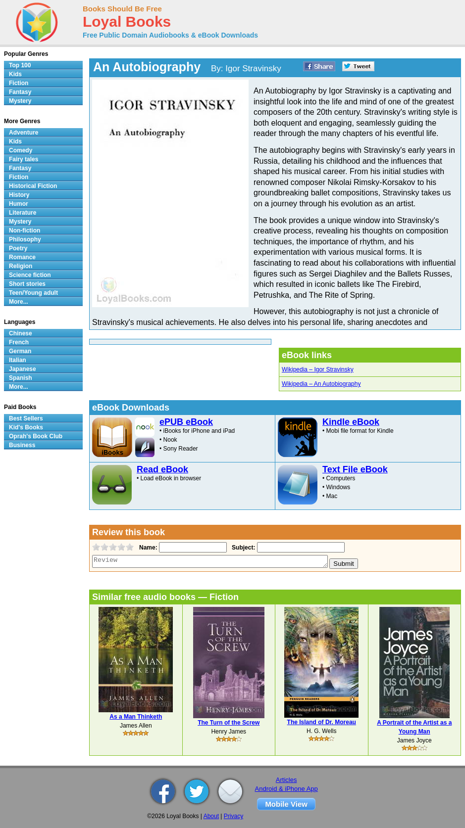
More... (18, 301)
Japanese (22, 369)
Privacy (233, 816)
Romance (22, 257)
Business (22, 445)
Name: (147, 547)
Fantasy (20, 92)
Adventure (23, 132)
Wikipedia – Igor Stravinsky (318, 369)
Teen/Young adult (33, 292)
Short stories (27, 283)
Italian (17, 360)
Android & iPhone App (286, 788)
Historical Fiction (33, 186)
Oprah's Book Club (35, 436)
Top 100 (20, 65)
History (19, 194)
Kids (15, 74)
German (20, 351)
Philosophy (25, 239)
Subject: (242, 547)
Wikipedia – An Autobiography (321, 383)
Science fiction (30, 275)
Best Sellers (26, 418)
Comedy (20, 150)
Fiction (18, 83)
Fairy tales (23, 159)
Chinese (20, 333)
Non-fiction (24, 230)
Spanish (20, 377)
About (211, 816)
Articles (286, 779)
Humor (18, 203)
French (19, 342)
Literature (22, 212)
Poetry (18, 248)
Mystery (20, 100)
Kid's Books (26, 427)
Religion (20, 266)
